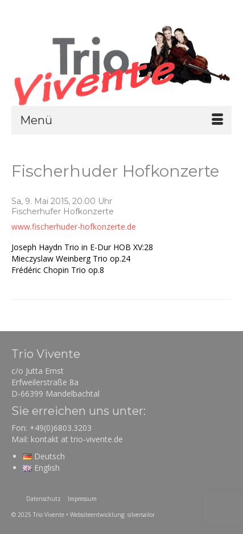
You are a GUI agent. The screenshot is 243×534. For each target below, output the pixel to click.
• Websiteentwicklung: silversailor (110, 515)
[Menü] (121, 120)
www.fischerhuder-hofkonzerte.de (73, 226)
